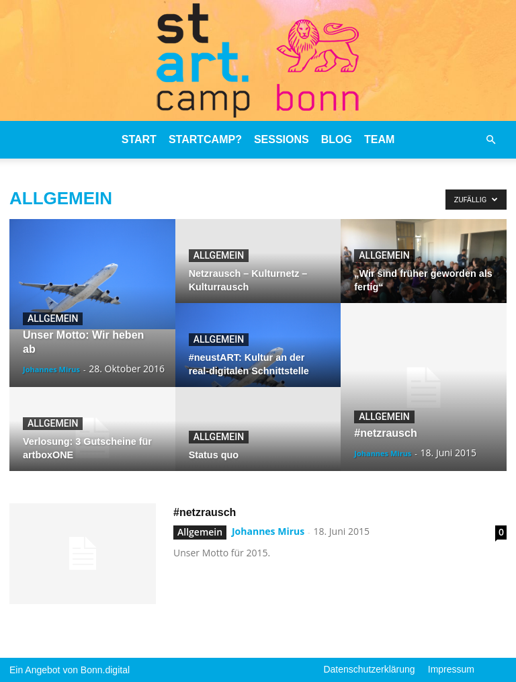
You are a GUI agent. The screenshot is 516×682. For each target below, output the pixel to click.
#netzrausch (204, 512)
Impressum (451, 669)
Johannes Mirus (51, 369)
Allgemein (53, 318)
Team (379, 139)
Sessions (281, 139)
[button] (490, 139)
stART (139, 139)
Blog (336, 139)
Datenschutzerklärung (369, 669)
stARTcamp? (205, 139)
